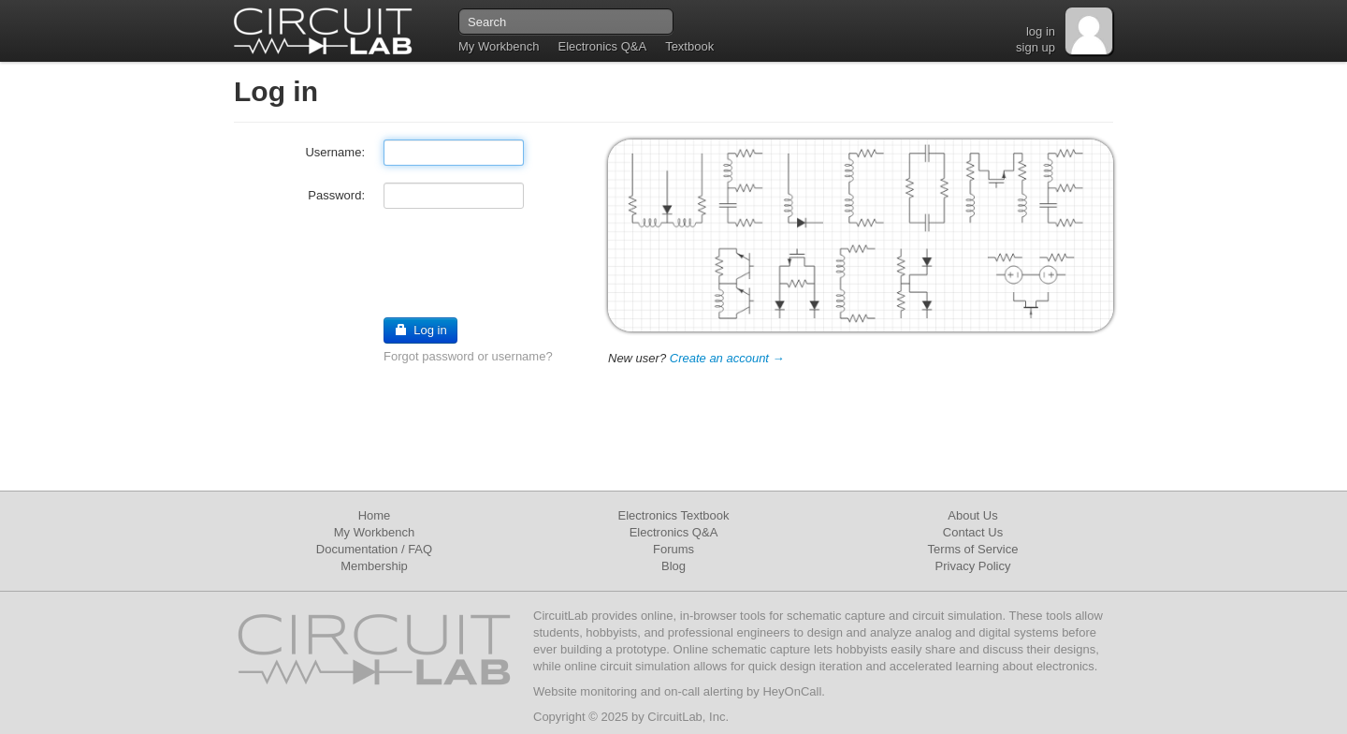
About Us (972, 515)
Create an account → (727, 358)
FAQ (420, 549)
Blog (673, 566)
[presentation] (376, 262)
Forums (673, 549)
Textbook (689, 46)
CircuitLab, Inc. (688, 717)
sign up (1035, 47)
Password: (336, 195)
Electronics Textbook (674, 515)
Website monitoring (585, 691)
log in (1040, 31)
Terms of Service (973, 549)
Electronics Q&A (602, 46)
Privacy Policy (973, 566)
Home (374, 515)
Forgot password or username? (468, 356)
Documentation (357, 549)
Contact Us (973, 532)
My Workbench (498, 46)
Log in (420, 330)
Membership (374, 566)
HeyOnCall (791, 691)
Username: (335, 152)
